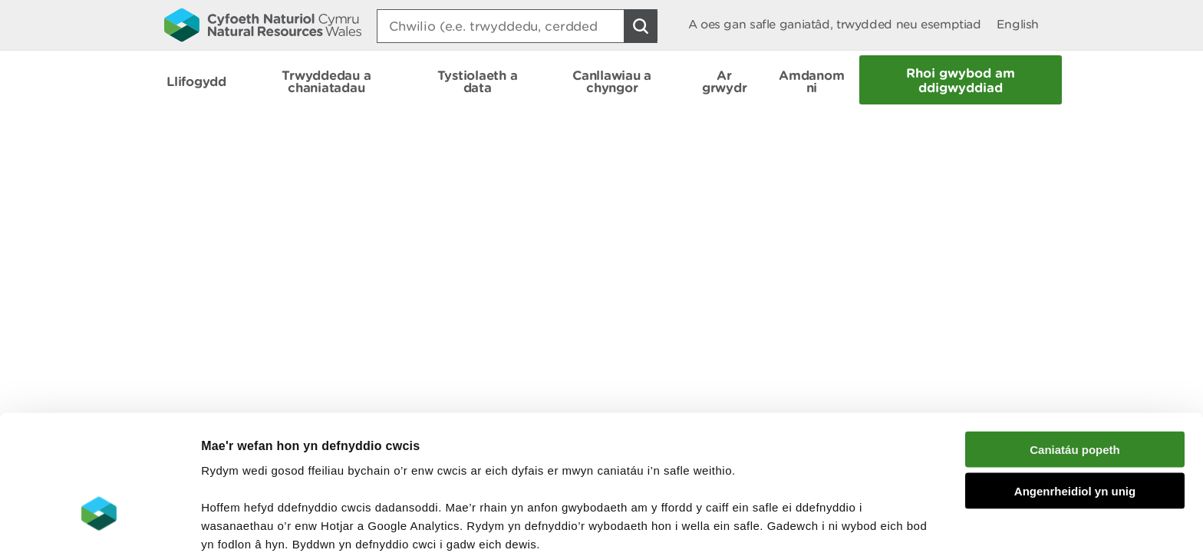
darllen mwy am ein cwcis (309, 472)
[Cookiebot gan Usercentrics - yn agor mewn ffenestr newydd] (99, 523)
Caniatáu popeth (1075, 341)
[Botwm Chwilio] (641, 26)
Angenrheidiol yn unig (1074, 383)
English (1018, 24)
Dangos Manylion (853, 522)
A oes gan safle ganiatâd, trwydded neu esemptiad (834, 24)
